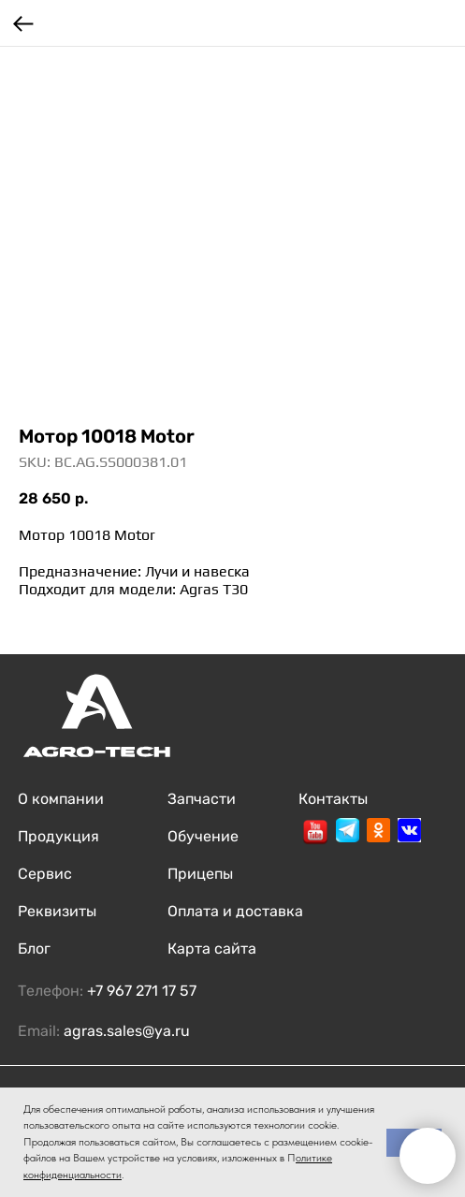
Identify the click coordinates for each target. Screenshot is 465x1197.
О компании (61, 799)
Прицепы (200, 874)
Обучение (203, 836)
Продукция (58, 836)
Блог (34, 948)
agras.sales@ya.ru (127, 1031)
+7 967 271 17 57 (141, 991)
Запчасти (201, 799)
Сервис (45, 874)
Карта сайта (211, 948)
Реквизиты (57, 911)
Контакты (333, 799)
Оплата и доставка (235, 911)
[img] (315, 832)
